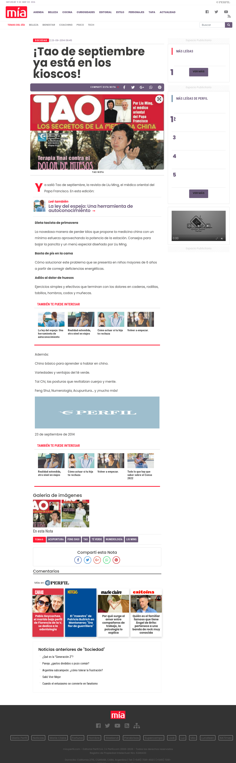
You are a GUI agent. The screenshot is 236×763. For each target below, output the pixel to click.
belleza (33, 25)
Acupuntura (56, 539)
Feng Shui (73, 539)
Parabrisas (131, 738)
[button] (159, 99)
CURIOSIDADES (86, 12)
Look (172, 738)
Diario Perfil (19, 738)
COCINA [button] (67, 12)
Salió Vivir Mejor (51, 677)
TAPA (152, 12)
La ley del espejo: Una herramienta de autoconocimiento (90, 208)
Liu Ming (131, 539)
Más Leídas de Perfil (192, 98)
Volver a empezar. (138, 330)
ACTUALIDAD (168, 12)
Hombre (94, 738)
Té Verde (97, 539)
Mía (192, 738)
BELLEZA (53, 12)
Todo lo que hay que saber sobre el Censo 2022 (139, 475)
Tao (85, 539)
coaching (65, 25)
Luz (183, 738)
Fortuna (77, 738)
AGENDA (38, 12)
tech (91, 25)
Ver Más (198, 71)
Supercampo (154, 738)
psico (80, 25)
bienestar (49, 25)
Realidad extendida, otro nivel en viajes (79, 332)
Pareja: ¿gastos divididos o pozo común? (65, 663)
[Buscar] (212, 25)
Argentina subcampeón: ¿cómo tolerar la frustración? (72, 670)
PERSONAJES (136, 12)
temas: (39, 539)
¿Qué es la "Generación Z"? (57, 657)
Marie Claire (58, 738)
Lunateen (207, 738)
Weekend (111, 738)
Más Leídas (184, 51)
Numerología (114, 539)
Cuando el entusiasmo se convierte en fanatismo (70, 683)
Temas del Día (16, 25)
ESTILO (120, 12)
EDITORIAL (105, 12)
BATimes (226, 738)
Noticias (38, 738)
